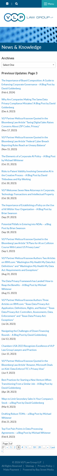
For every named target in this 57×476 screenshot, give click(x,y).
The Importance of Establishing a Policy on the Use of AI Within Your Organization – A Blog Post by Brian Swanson (28, 209)
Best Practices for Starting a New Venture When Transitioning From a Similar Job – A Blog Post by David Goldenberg (27, 383)
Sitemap (30, 466)
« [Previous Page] (7, 447)
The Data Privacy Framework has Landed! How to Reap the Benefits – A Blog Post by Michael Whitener (27, 285)
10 (34, 447)
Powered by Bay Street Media (38, 469)
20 (39, 447)
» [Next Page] (47, 447)
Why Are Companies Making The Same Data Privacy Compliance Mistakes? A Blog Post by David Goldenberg (28, 103)
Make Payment (11, 469)
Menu (51, 3)
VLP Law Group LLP (31, 462)
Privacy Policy (45, 466)
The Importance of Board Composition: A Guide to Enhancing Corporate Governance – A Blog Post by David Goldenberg (28, 84)
